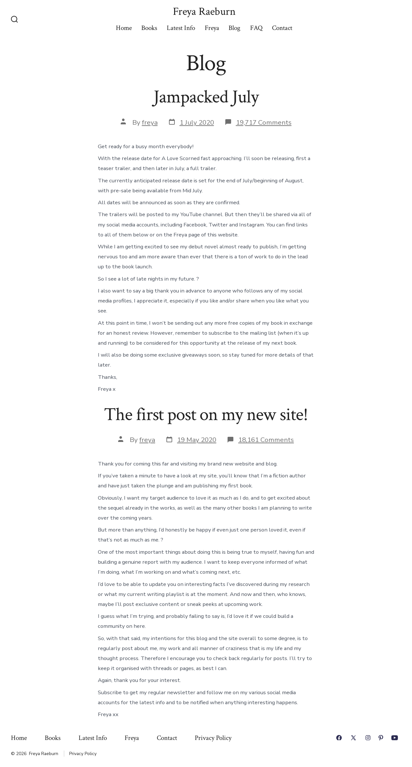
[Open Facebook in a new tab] (339, 737)
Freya (212, 28)
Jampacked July (206, 97)
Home (124, 28)
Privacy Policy (213, 737)
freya (150, 122)
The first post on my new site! (206, 415)
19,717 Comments (264, 122)
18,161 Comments (266, 439)
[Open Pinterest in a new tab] (381, 737)
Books (149, 28)
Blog (234, 28)
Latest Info (181, 28)
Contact (282, 28)
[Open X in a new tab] (353, 737)
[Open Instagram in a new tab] (368, 737)
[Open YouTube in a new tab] (394, 737)
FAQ (256, 28)
